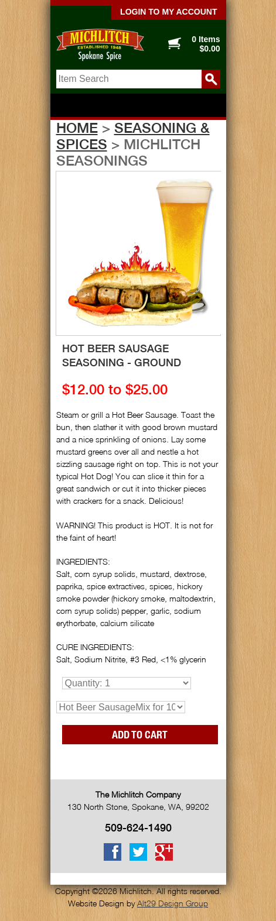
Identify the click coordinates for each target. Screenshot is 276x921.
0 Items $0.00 (206, 44)
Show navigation (138, 106)
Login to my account (168, 11)
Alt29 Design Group (172, 903)
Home (77, 127)
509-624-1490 (138, 828)
